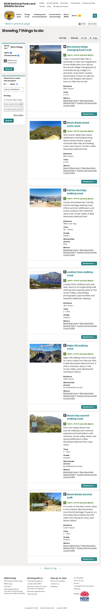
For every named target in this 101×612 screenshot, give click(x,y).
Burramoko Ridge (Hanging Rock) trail (79, 48)
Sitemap (77, 589)
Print (83, 23)
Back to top (50, 568)
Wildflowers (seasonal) (12, 61)
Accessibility (78, 578)
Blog (49, 6)
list (85, 38)
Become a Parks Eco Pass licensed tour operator (37, 587)
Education (64, 3)
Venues (42, 6)
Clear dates (18, 115)
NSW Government (47, 608)
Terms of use (79, 581)
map (95, 38)
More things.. (17, 47)
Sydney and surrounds (87, 103)
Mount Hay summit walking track (78, 417)
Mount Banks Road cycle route (78, 124)
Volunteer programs (35, 581)
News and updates (58, 581)
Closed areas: (11, 55)
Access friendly (52, 3)
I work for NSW (62, 608)
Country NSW (69, 105)
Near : (13, 84)
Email (94, 23)
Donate (76, 594)
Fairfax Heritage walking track (77, 192)
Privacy (76, 583)
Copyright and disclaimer (84, 586)
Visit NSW (7, 586)
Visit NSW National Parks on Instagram (11, 608)
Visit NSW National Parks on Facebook (6, 608)
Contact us (55, 584)
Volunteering (75, 3)
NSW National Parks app (13, 581)
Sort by (62, 38)
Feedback (54, 586)
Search (8, 69)
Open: (8, 53)
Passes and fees (89, 3)
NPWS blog (8, 584)
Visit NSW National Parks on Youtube (17, 608)
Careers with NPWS (34, 584)
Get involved (32, 594)
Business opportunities (36, 591)
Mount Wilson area (71, 168)
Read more (89, 114)
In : (5, 84)
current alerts (86, 55)
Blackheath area (70, 100)
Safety (41, 3)
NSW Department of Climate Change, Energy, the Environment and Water (14, 591)
